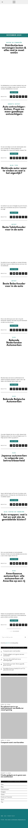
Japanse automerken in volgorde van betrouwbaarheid (14, 458)
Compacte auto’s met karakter (11, 651)
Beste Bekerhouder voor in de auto (14, 284)
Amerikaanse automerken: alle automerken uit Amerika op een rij (14, 577)
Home (2, 816)
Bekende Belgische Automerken (14, 400)
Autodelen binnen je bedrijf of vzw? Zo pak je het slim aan (14, 669)
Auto (2, 784)
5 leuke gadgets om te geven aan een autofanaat (13, 655)
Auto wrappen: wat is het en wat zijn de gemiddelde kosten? (14, 517)
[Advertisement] (14, 15)
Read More (14, 92)
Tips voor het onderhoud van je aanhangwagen (12, 660)
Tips (16, 165)
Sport (2, 799)
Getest (17, 104)
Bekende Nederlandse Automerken (14, 342)
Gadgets (11, 104)
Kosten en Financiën (14, 42)
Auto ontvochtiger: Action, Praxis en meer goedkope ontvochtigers (14, 110)
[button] (25, 637)
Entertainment (5, 789)
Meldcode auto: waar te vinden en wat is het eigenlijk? (14, 170)
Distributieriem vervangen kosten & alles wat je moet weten (14, 49)
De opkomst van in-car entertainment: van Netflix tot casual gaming (12, 708)
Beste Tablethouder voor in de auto (14, 228)
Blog (11, 165)
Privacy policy (11, 816)
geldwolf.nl (8, 642)
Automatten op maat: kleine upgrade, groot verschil (13, 664)
